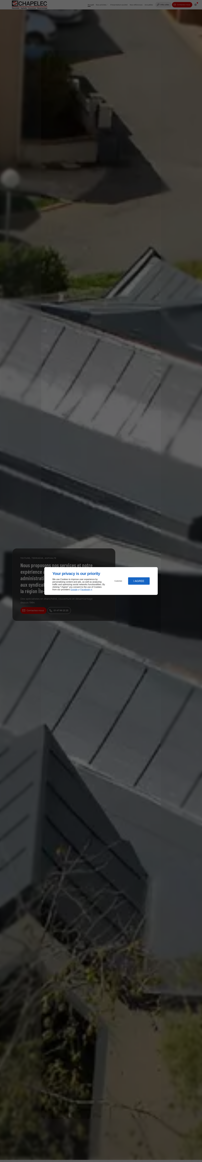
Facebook (85, 589)
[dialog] (101, 581)
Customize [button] (118, 581)
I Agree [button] (138, 581)
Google (74, 589)
